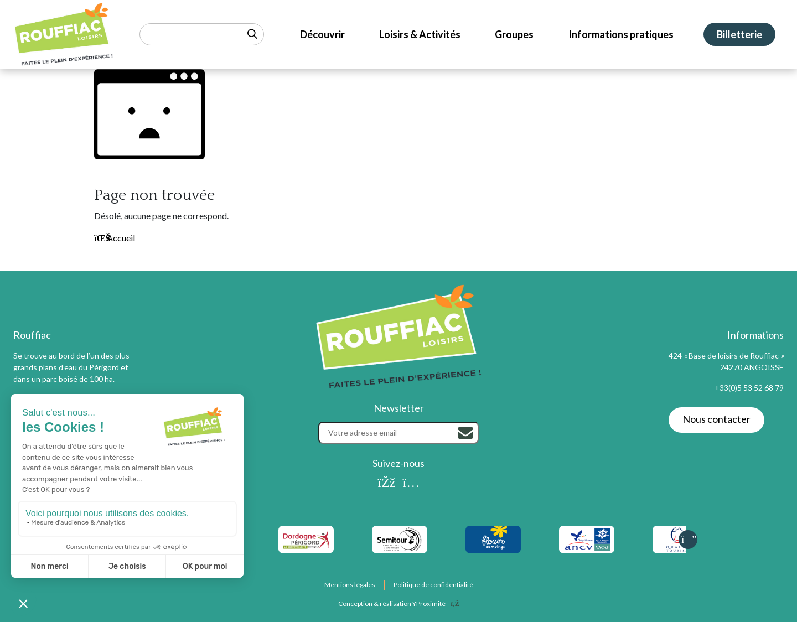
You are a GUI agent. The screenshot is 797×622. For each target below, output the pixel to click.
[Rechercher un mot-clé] (201, 34)
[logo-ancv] (586, 539)
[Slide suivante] (688, 539)
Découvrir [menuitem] (322, 34)
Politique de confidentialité (433, 584)
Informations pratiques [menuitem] (621, 34)
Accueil (114, 237)
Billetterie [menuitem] (739, 34)
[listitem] (306, 539)
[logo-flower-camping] (493, 539)
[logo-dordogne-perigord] (306, 539)
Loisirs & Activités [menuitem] (419, 34)
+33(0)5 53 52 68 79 (749, 387)
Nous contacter (716, 419)
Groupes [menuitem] (514, 34)
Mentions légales (349, 584)
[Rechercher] (465, 433)
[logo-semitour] (399, 539)
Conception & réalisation (398, 603)
